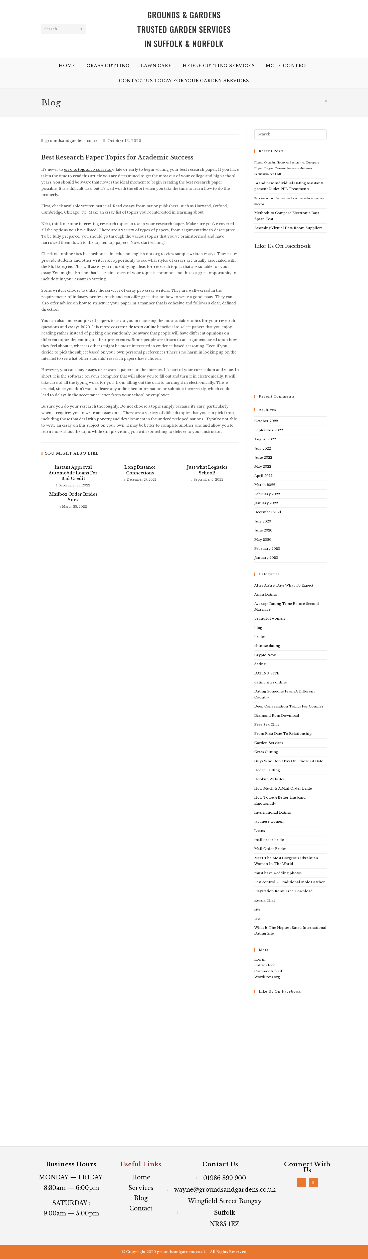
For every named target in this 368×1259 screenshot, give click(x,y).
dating (260, 664)
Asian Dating (265, 594)
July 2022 (262, 448)
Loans (259, 831)
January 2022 (266, 503)
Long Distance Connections (140, 470)
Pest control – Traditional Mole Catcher (289, 882)
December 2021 (267, 512)
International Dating (272, 812)
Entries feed (265, 965)
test (257, 919)
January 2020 (266, 558)
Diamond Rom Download (276, 715)
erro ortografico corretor (88, 169)
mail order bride (269, 840)
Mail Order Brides (270, 849)
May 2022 (262, 466)
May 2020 (262, 539)
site (257, 909)
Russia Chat (264, 900)
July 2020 (262, 521)
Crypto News (265, 655)
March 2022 (264, 485)
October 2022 (266, 421)
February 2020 (267, 549)
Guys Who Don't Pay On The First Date (288, 761)
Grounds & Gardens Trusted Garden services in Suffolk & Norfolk (184, 29)
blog (258, 628)
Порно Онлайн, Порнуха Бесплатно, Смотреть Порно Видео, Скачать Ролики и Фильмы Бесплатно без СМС (286, 168)
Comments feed (268, 971)
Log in (260, 959)
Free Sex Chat (266, 725)
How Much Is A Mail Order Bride (283, 788)
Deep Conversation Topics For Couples (288, 706)
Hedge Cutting (267, 770)
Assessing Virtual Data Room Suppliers (288, 228)
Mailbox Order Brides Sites (73, 497)
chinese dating (267, 646)
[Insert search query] (290, 134)
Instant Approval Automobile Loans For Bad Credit (73, 473)
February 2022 (267, 494)
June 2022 (263, 457)
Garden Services (268, 743)
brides (259, 637)
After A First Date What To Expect (283, 585)
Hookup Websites (269, 779)
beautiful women (269, 618)
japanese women (269, 821)
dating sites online (270, 682)
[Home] (326, 101)
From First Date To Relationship (283, 734)
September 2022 (268, 430)
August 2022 (265, 439)
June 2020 (263, 530)
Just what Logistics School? (207, 470)
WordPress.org (267, 977)
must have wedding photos (278, 873)
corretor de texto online (133, 327)
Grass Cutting (266, 752)
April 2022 (263, 476)
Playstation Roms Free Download (283, 891)
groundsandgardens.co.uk (71, 140)
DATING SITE (266, 673)
